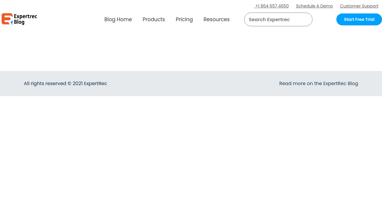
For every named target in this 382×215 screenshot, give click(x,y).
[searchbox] (273, 19)
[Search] (305, 19)
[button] (300, 19)
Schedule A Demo (314, 6)
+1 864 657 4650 (271, 6)
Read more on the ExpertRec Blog (318, 83)
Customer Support (359, 6)
